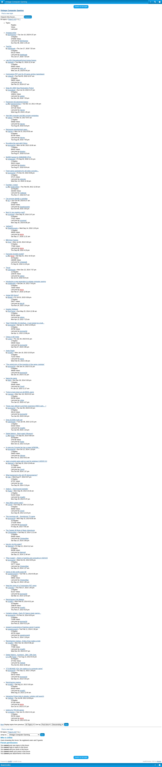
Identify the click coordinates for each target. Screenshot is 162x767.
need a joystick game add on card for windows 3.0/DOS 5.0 (26, 461)
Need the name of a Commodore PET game (21, 586)
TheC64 (8, 46)
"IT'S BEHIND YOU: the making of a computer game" (24, 669)
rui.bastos (11, 712)
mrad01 (10, 353)
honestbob (11, 90)
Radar (12, 436)
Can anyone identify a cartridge (16, 199)
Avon (9, 242)
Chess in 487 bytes (12, 337)
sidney (10, 118)
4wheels (11, 62)
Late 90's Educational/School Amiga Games (21, 60)
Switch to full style (81, 6)
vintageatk (11, 159)
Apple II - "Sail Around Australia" (17, 489)
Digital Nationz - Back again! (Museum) (19, 434)
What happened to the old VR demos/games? (22, 475)
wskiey (22, 96)
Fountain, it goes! (12, 185)
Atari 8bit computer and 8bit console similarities (22, 116)
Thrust (8, 268)
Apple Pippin (10, 351)
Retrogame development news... (17, 129)
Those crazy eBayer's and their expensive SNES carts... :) (26, 406)
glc (21, 82)
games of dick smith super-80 (16, 572)
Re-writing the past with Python (16, 143)
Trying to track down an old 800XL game (20, 392)
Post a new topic (7, 13)
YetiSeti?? (9, 226)
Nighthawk (11, 49)
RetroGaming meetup (13, 682)
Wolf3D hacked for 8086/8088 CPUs (18, 157)
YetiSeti (22, 663)
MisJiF (22, 303)
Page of (12, 19)
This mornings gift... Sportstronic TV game (20, 516)
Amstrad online (11, 33)
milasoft (10, 76)
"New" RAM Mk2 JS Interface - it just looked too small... (25, 323)
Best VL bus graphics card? (15, 212)
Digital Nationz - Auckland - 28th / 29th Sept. (21, 655)
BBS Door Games (12, 240)
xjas (9, 477)
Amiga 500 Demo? (12, 295)
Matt (9, 380)
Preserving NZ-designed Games (17, 102)
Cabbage (23, 193)
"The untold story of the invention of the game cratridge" (25, 364)
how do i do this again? (14, 544)
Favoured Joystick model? (15, 254)
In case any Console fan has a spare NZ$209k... (22, 447)
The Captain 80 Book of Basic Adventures (20, 530)
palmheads (12, 270)
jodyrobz (23, 179)
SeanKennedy (25, 207)
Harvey (22, 110)
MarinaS (11, 463)
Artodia (159, 761)
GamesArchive (15, 104)
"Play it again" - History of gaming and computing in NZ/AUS (27, 558)
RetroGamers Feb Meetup (15, 599)
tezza (22, 234)
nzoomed (11, 214)
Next (2, 724)
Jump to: (4, 735)
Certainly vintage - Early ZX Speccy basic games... (23, 613)
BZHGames (12, 35)
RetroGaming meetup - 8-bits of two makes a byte (23, 641)
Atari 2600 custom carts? (14, 503)
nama (22, 359)
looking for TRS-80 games (15, 710)
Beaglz (10, 297)
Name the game (11, 378)
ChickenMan (12, 532)
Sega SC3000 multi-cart (14, 420)
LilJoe (10, 339)
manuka (10, 394)
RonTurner (11, 311)
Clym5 (22, 386)
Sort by (43, 724)
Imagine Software (12, 309)
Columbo (11, 588)
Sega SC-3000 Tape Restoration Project (20, 88)
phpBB (10, 761)
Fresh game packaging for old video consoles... (22, 171)
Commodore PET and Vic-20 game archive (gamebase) (25, 74)
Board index (6, 765)
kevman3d (11, 145)
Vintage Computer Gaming (16, 2)
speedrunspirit (13, 574)
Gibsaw (22, 456)
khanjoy (22, 151)
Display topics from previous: (19, 724)
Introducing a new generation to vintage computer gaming (26, 281)
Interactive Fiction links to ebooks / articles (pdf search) (25, 696)
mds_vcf (23, 68)
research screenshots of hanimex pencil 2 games (23, 627)
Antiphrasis (11, 283)
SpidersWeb (14, 187)
